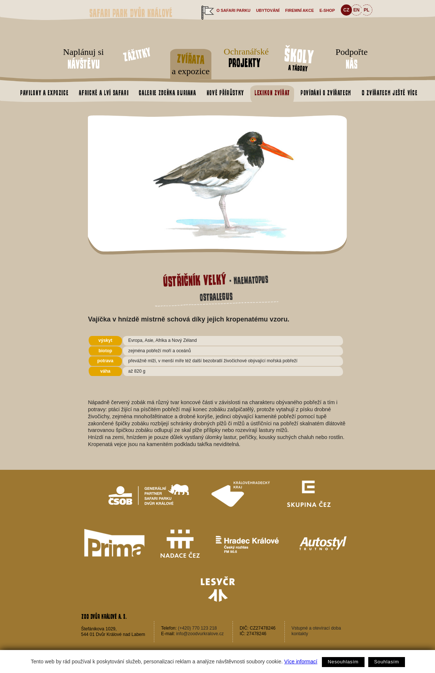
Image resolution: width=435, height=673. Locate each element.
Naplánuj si (83, 59)
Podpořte (351, 59)
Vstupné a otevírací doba (316, 628)
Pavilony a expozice (44, 93)
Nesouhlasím (343, 661)
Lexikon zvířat (272, 93)
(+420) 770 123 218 (197, 628)
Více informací (300, 661)
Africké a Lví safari (103, 93)
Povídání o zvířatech (325, 93)
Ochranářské (244, 58)
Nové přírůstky (225, 93)
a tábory (298, 58)
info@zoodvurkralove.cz (200, 633)
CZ (346, 10)
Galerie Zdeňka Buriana (167, 93)
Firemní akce (299, 10)
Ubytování (267, 10)
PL (366, 10)
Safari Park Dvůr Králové (130, 13)
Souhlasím (386, 661)
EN (356, 10)
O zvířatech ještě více (389, 93)
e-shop (327, 10)
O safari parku (234, 10)
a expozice (190, 63)
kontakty (299, 633)
